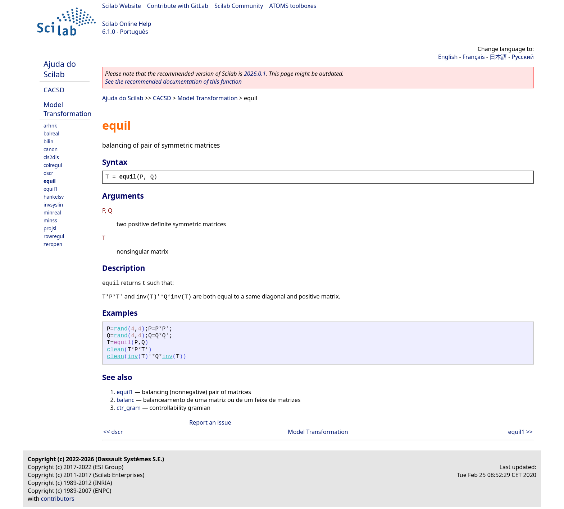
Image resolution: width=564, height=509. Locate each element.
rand (120, 329)
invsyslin (53, 204)
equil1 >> (520, 432)
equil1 (51, 188)
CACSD (54, 89)
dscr (48, 173)
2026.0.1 (255, 74)
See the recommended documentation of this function (173, 81)
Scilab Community (238, 6)
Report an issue (210, 422)
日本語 (498, 57)
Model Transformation (67, 109)
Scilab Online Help (126, 24)
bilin (48, 141)
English (448, 57)
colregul (53, 165)
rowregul (54, 236)
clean (115, 350)
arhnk (50, 125)
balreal (51, 133)
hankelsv (54, 196)
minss (50, 220)
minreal (52, 212)
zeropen (53, 244)
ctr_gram (129, 408)
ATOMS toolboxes (293, 6)
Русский (523, 57)
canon (51, 149)
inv (133, 356)
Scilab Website (121, 6)
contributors (57, 499)
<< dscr (113, 432)
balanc (126, 400)
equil (50, 180)
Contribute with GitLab (177, 6)
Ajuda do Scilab (60, 69)
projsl (50, 228)
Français (474, 57)
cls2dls (51, 157)
